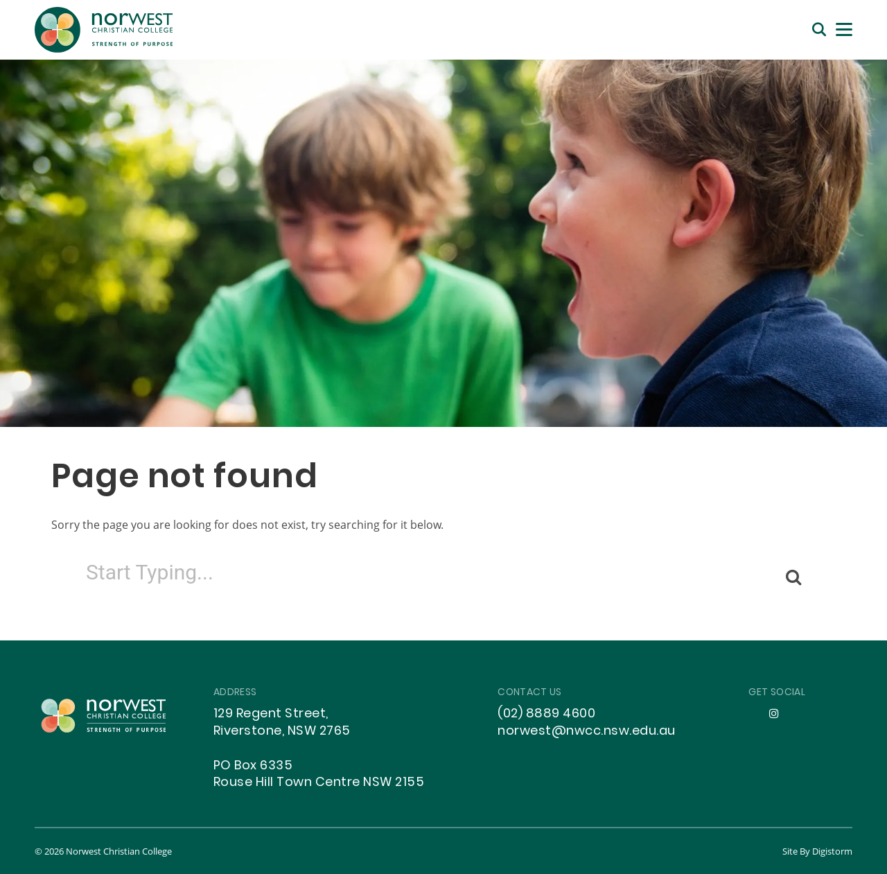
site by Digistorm (817, 851)
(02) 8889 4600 (546, 714)
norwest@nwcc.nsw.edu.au (587, 732)
